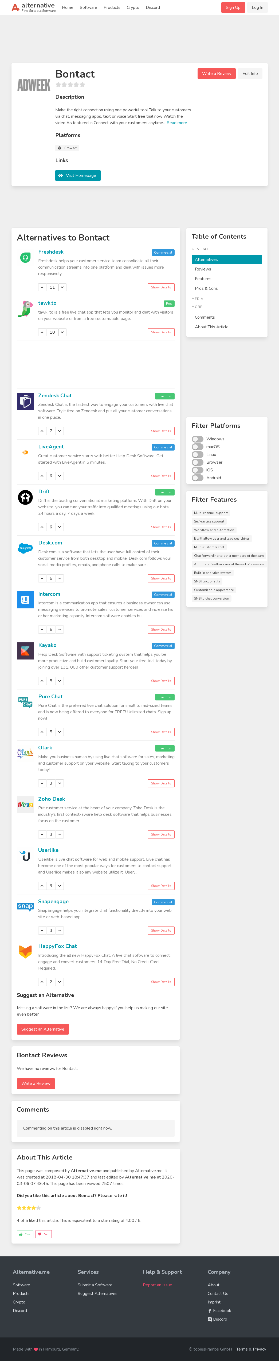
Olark (45, 747)
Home (67, 7)
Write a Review (216, 74)
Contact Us (218, 1294)
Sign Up (233, 7)
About (213, 1285)
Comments (205, 317)
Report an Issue (157, 1285)
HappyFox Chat (57, 946)
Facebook (219, 1311)
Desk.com (50, 542)
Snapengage (53, 901)
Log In (257, 7)
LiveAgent (51, 446)
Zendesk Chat (55, 395)
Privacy (259, 1349)
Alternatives (206, 259)
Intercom (49, 594)
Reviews (203, 269)
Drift (44, 491)
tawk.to (47, 303)
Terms (242, 1349)
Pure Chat (50, 696)
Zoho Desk (51, 799)
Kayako (47, 645)
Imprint (214, 1302)
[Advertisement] (139, 41)
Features (203, 279)
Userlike (48, 850)
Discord (153, 7)
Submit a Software (95, 1285)
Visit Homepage (81, 175)
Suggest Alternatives (97, 1294)
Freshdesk (51, 252)
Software (88, 7)
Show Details (161, 287)
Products (112, 7)
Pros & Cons (206, 288)
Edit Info (250, 74)
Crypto (133, 7)
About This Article (212, 327)
